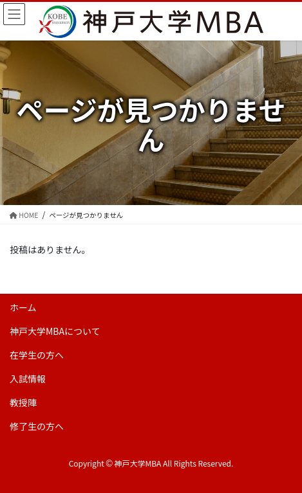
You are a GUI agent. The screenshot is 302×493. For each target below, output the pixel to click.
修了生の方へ (37, 426)
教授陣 (23, 402)
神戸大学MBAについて (55, 331)
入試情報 (28, 378)
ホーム (23, 307)
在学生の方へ (37, 354)
